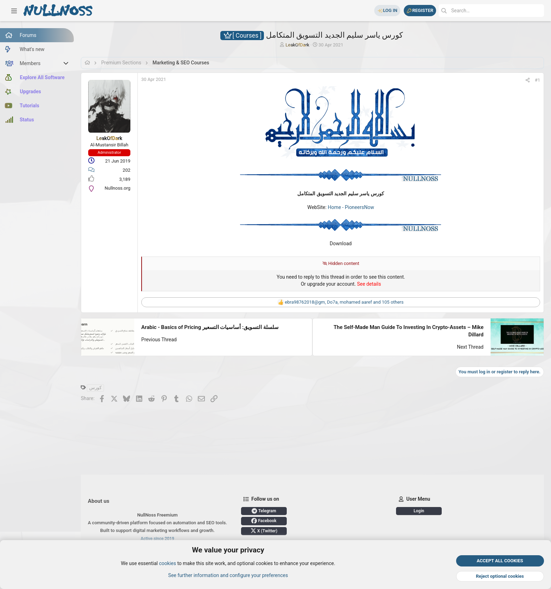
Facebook (263, 521)
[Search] (491, 10)
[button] (14, 10)
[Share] (527, 80)
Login (419, 510)
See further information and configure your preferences (228, 575)
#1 (537, 80)
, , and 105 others (344, 302)
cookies (167, 563)
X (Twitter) (264, 530)
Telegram (264, 511)
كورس (95, 387)
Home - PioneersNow (351, 207)
